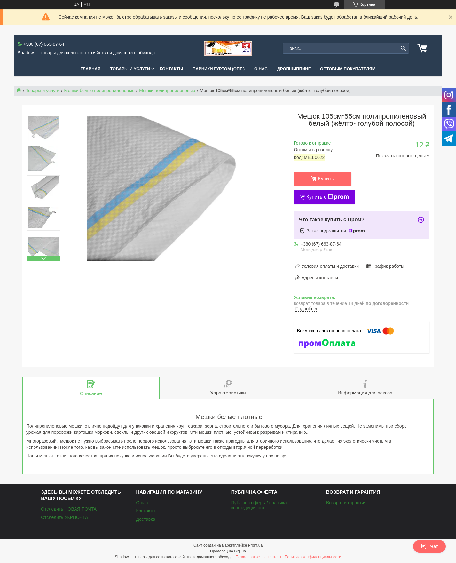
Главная (90, 69)
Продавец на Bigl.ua (228, 551)
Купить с (327, 197)
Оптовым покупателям (348, 69)
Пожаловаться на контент (258, 557)
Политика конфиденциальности (313, 557)
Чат (429, 546)
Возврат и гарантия (346, 502)
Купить (326, 178)
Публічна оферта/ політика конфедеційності (259, 505)
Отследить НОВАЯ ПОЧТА (69, 508)
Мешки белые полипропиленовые (99, 90)
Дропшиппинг (294, 69)
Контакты (171, 69)
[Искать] (403, 48)
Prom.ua (255, 545)
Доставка (145, 519)
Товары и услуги (130, 69)
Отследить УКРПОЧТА (64, 517)
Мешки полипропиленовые (167, 90)
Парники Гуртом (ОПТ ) (219, 69)
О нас (261, 69)
